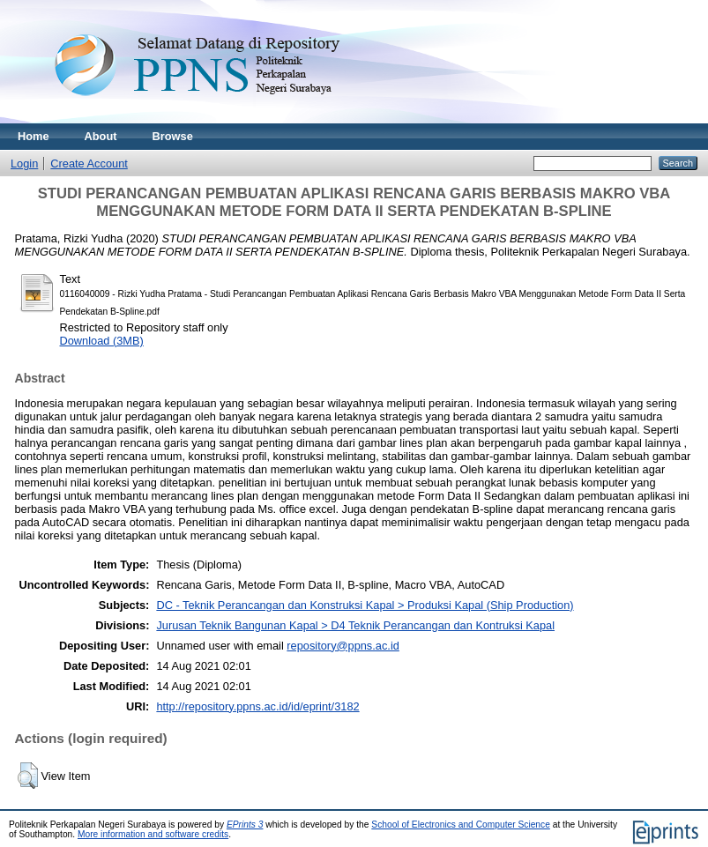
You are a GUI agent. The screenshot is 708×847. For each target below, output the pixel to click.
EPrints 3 (245, 824)
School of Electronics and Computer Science (460, 824)
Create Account (89, 163)
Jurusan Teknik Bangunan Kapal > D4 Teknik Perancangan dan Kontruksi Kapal (355, 625)
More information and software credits (153, 834)
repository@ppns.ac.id (343, 645)
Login (24, 163)
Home (33, 136)
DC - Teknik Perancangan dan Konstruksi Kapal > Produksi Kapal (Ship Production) (364, 605)
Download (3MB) (102, 340)
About (101, 136)
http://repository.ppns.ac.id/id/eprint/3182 (257, 706)
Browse (173, 136)
